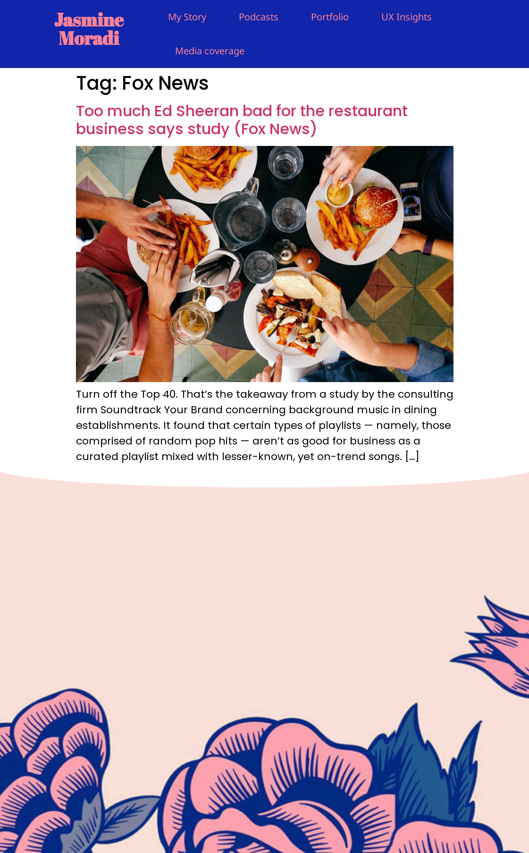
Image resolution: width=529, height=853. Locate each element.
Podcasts (258, 16)
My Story (187, 16)
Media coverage (209, 50)
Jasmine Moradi (89, 28)
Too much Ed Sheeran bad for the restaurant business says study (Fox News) (242, 119)
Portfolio (330, 16)
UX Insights (406, 16)
